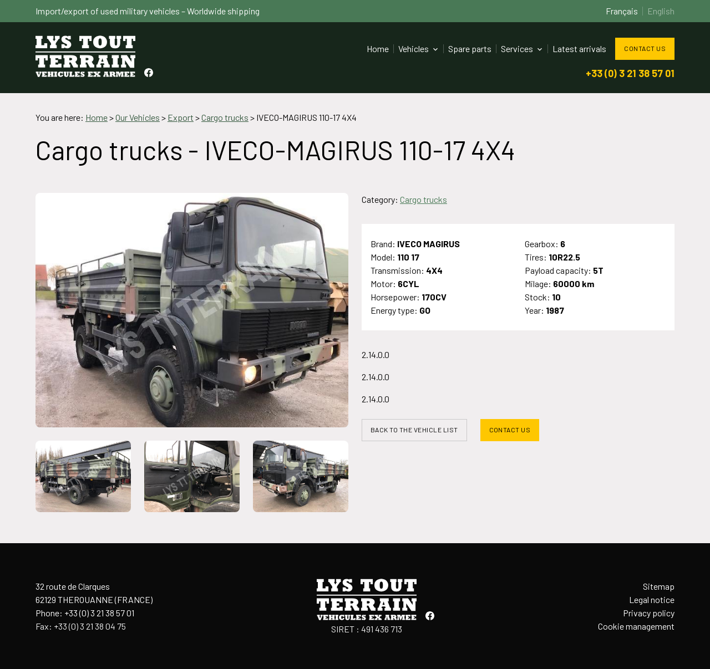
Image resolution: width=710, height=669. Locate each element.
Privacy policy (648, 612)
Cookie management (636, 626)
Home (378, 48)
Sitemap (658, 586)
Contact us (645, 48)
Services (517, 48)
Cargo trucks (423, 199)
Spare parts (469, 48)
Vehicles (413, 48)
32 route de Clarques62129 (94, 593)
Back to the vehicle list (414, 429)
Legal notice (651, 599)
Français (622, 11)
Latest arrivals (579, 48)
